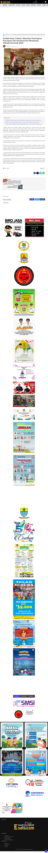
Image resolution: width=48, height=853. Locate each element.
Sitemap (6, 838)
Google (31, 194)
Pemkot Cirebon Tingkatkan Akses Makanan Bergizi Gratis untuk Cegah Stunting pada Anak (23, 124)
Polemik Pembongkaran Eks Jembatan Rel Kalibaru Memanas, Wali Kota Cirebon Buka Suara (23, 120)
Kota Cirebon (6, 168)
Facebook (42, 194)
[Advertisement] (24, 21)
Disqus (37, 194)
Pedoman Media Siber (9, 835)
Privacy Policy (7, 833)
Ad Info (6, 842)
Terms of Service (8, 834)
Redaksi (6, 841)
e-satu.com (17, 845)
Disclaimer (7, 831)
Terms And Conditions (9, 832)
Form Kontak (7, 839)
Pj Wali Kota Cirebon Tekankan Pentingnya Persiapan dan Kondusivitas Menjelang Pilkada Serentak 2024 (22, 40)
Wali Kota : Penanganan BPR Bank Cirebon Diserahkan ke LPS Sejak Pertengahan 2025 (22, 122)
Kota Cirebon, (17, 46)
